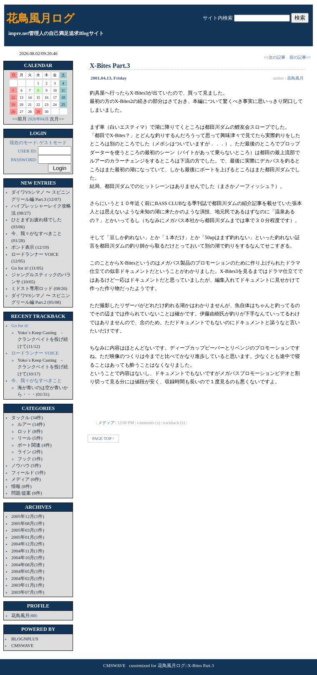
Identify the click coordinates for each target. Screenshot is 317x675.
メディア (106, 422)
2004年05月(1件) (27, 571)
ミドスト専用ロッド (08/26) (39, 288)
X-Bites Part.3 (110, 65)
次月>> (57, 118)
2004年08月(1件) (27, 564)
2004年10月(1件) (27, 557)
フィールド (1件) (28, 472)
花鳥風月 (20, 615)
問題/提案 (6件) (26, 492)
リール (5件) (30, 437)
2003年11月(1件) (27, 585)
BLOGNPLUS (24, 638)
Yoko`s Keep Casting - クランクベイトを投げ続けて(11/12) (43, 339)
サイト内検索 (218, 18)
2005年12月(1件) (27, 516)
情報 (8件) (21, 486)
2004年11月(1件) (27, 550)
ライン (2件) (30, 451)
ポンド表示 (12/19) (30, 247)
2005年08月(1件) (27, 523)
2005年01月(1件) (27, 537)
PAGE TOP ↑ (103, 438)
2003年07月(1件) (27, 592)
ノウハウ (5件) (26, 465)
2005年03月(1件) (27, 530)
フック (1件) (30, 458)
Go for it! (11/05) (27, 267)
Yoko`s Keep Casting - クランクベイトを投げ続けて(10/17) (43, 367)
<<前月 (20, 118)
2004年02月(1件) (27, 578)
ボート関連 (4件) (35, 445)
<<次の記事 (274, 57)
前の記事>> (300, 57)
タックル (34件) (27, 417)
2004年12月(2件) (27, 543)
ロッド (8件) (30, 431)
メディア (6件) (26, 479)
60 (33, 615)
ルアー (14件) (31, 424)
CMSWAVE (22, 645)
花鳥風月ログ (40, 18)
